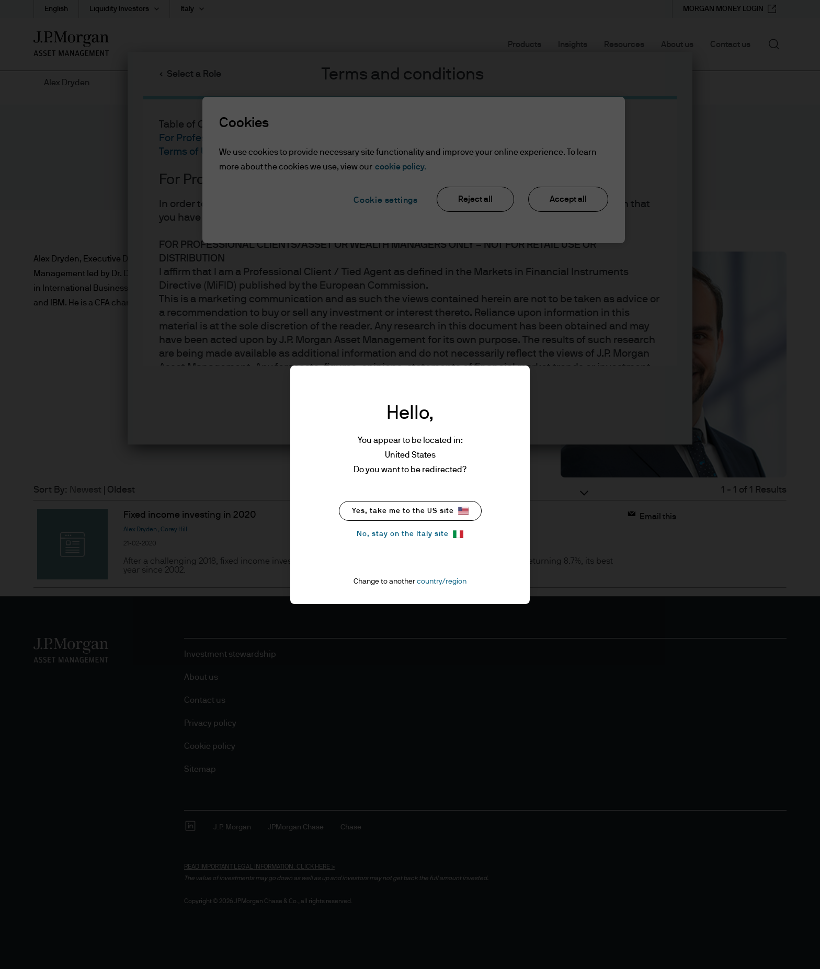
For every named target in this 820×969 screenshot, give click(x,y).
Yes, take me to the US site (410, 511)
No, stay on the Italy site (410, 534)
